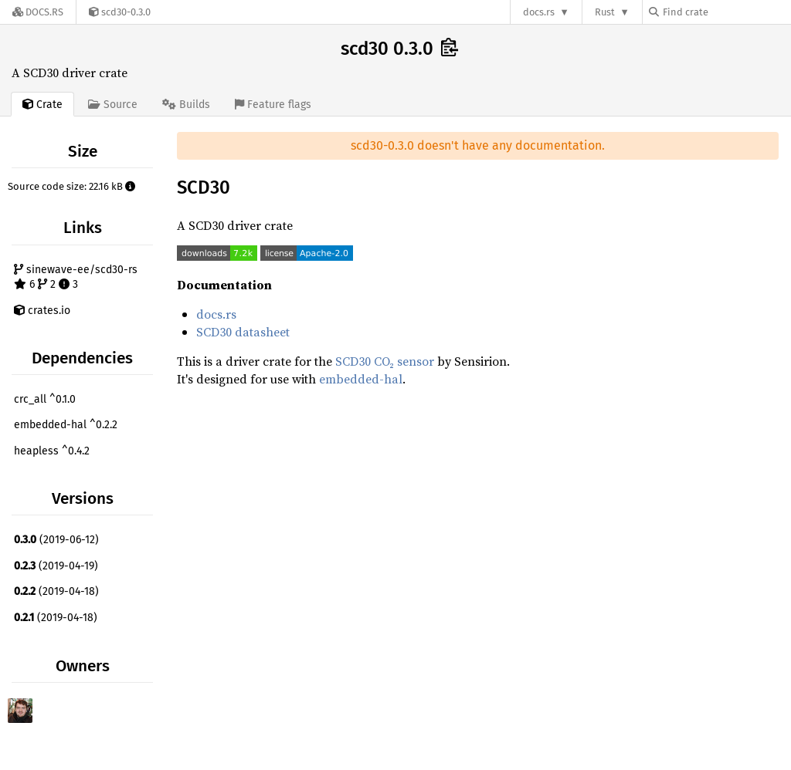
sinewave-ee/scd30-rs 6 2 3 (75, 277)
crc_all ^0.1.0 (45, 399)
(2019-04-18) (56, 591)
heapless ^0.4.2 (52, 451)
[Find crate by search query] (726, 12)
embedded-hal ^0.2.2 (65, 424)
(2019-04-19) (56, 565)
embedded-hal (360, 378)
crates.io (42, 310)
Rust (605, 12)
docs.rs (539, 12)
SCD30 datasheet (243, 331)
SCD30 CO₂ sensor (384, 361)
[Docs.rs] (38, 12)
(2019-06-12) (56, 539)
